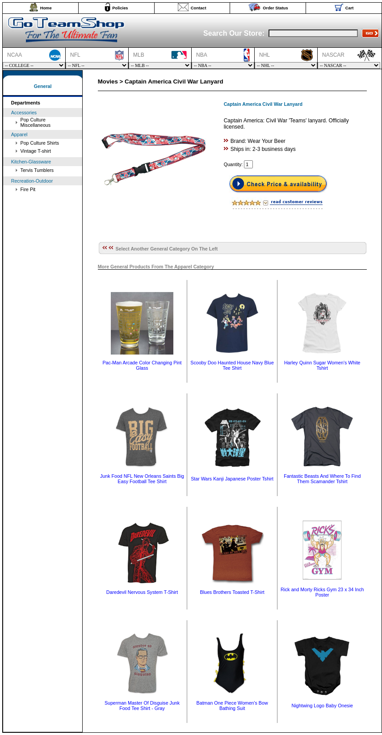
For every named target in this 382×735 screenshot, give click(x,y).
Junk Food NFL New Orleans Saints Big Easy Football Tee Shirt (142, 478)
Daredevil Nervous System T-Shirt (142, 592)
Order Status (275, 8)
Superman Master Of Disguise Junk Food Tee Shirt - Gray (142, 705)
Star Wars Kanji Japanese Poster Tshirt (232, 478)
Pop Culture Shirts (40, 143)
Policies (120, 8)
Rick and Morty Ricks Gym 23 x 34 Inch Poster (322, 592)
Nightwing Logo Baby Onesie (322, 705)
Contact (198, 8)
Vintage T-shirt (36, 151)
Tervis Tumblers (37, 170)
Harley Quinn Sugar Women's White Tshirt (322, 365)
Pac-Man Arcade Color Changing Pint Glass (141, 365)
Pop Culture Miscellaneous (36, 122)
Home (46, 8)
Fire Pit (28, 189)
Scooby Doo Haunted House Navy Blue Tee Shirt (232, 365)
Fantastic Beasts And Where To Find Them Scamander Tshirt (322, 478)
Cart (349, 8)
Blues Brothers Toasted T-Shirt (232, 592)
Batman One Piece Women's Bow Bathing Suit (232, 705)
